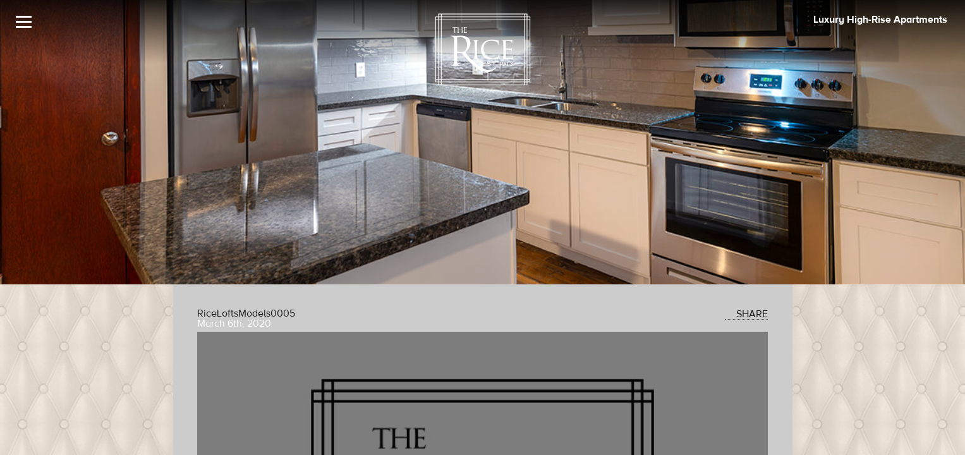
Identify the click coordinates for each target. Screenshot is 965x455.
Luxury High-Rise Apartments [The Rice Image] (880, 20)
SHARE (746, 314)
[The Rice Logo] (483, 50)
